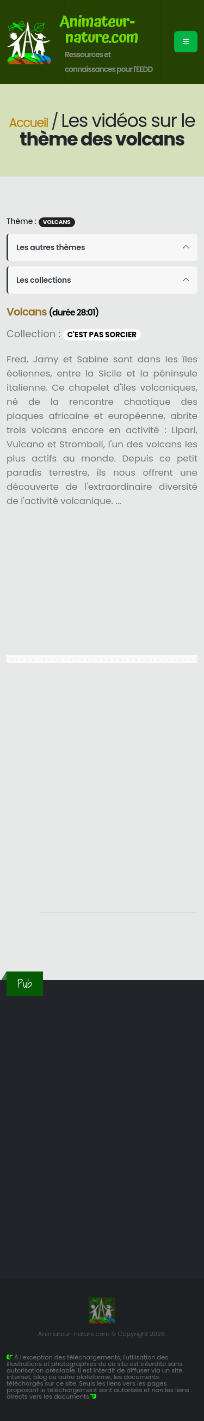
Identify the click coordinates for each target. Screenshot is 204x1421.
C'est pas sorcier (102, 335)
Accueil (28, 122)
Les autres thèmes (50, 247)
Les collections (43, 280)
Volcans (57, 222)
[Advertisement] (102, 793)
